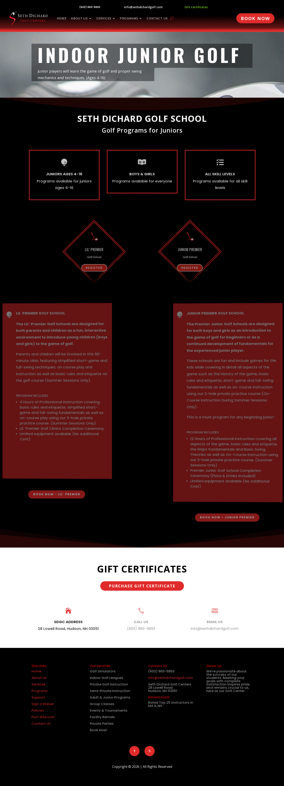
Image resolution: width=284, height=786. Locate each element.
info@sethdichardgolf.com (143, 7)
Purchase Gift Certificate (142, 586)
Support (38, 697)
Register (64, 269)
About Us (79, 18)
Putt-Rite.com (43, 717)
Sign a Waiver (43, 704)
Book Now (255, 18)
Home (62, 18)
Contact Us (157, 18)
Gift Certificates (196, 7)
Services (103, 18)
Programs (129, 18)
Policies (38, 710)
